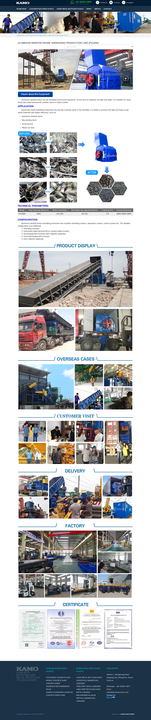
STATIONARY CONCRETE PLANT (58, 677)
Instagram (129, 2)
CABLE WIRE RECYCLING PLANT (88, 689)
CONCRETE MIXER (53, 683)
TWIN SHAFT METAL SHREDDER (88, 686)
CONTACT (108, 9)
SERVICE (97, 9)
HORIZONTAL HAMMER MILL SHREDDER (87, 681)
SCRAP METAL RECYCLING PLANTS (70, 9)
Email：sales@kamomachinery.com (117, 690)
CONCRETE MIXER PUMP (55, 695)
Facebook (103, 2)
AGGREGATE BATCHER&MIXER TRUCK (57, 687)
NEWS (88, 9)
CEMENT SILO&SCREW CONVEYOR (59, 692)
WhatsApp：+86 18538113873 (118, 686)
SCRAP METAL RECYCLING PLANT (58, 35)
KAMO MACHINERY (127, 714)
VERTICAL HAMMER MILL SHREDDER (86, 699)
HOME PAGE (21, 9)
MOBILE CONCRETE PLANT (56, 680)
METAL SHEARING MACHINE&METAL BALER (86, 693)
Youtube (116, 2)
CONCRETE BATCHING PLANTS (41, 9)
